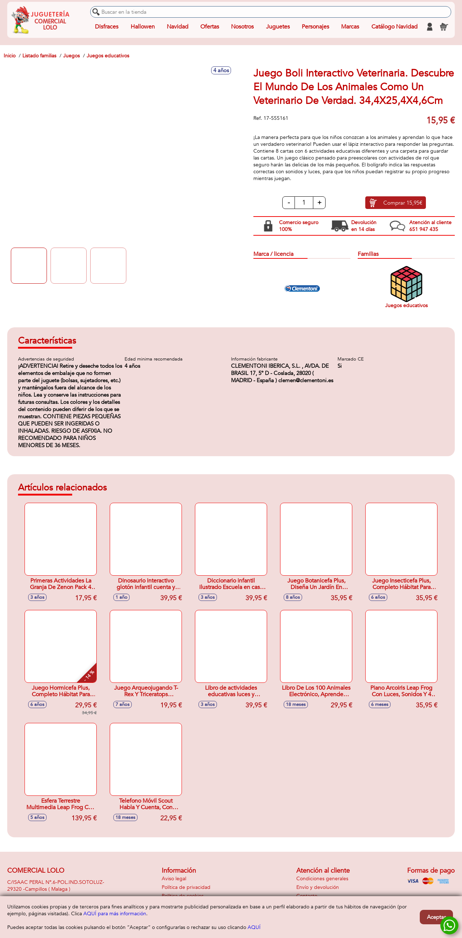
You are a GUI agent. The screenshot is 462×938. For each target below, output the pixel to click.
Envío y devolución (317, 887)
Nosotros (242, 27)
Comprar (402, 202)
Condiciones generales (322, 878)
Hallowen (143, 27)
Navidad (177, 27)
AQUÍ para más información (114, 913)
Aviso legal (174, 878)
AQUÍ (254, 927)
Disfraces (106, 27)
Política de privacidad (186, 887)
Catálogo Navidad (394, 27)
